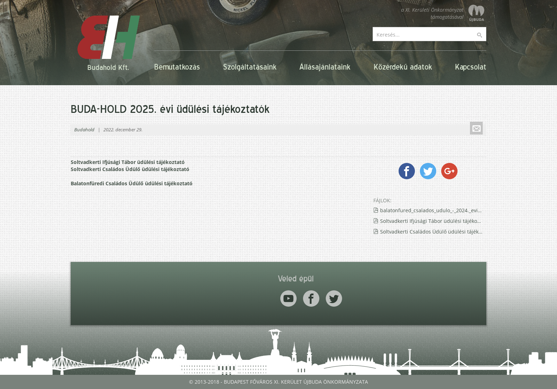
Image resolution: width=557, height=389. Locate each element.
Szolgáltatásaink (250, 67)
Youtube (288, 298)
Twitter (334, 298)
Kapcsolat (470, 67)
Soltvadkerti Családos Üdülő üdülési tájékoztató (130, 169)
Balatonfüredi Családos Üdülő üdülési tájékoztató (132, 183)
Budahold (84, 129)
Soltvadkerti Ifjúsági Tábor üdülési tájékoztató (128, 162)
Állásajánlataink (325, 67)
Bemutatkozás (177, 67)
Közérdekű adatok (403, 67)
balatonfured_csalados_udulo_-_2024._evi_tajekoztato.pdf (431, 210)
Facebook (311, 298)
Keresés (484, 35)
